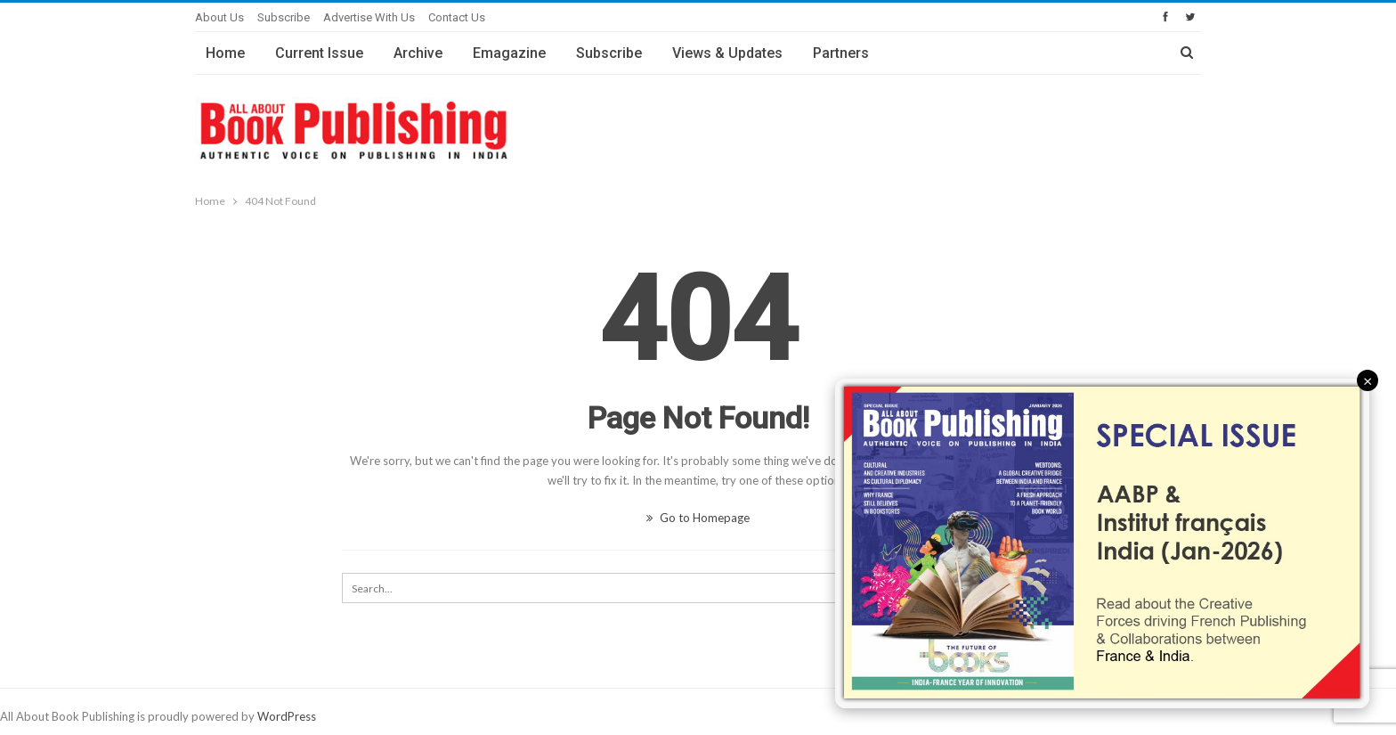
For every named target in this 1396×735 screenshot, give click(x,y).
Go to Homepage (698, 517)
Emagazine (509, 53)
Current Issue (319, 53)
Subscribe (283, 17)
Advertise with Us (369, 17)
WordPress (286, 716)
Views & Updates (727, 53)
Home (225, 53)
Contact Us (456, 17)
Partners (841, 53)
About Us (219, 17)
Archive (418, 53)
